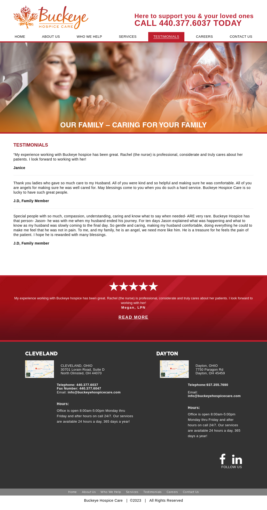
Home (72, 491)
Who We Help (110, 491)
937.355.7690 (217, 385)
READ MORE (133, 317)
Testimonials (152, 491)
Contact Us (191, 491)
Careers (172, 491)
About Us (89, 491)
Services (132, 491)
